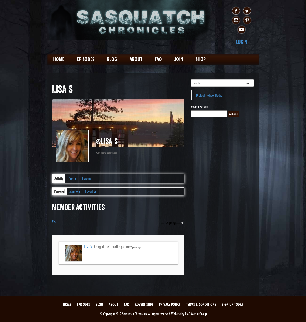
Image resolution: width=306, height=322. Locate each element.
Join (178, 59)
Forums (86, 178)
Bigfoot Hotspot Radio (209, 95)
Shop (201, 59)
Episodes (85, 59)
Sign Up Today (232, 304)
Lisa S (88, 246)
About (136, 59)
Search (248, 83)
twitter (247, 11)
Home (58, 59)
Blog (112, 59)
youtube (241, 29)
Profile (72, 178)
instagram (236, 20)
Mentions (74, 191)
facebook (236, 11)
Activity (58, 178)
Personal (59, 191)
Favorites (90, 191)
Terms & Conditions (201, 304)
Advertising (144, 304)
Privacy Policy (169, 304)
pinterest (247, 20)
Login (241, 42)
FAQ (158, 59)
